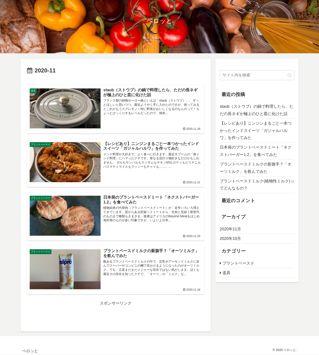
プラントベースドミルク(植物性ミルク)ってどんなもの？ (257, 184)
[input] (257, 75)
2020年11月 (230, 229)
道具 (226, 273)
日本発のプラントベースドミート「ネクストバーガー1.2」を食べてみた (256, 151)
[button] (290, 75)
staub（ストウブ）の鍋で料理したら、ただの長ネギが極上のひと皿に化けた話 (256, 110)
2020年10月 (230, 238)
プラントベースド (238, 263)
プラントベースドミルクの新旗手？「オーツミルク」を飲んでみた (256, 168)
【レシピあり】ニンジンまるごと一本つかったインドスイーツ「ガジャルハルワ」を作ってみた (256, 130)
